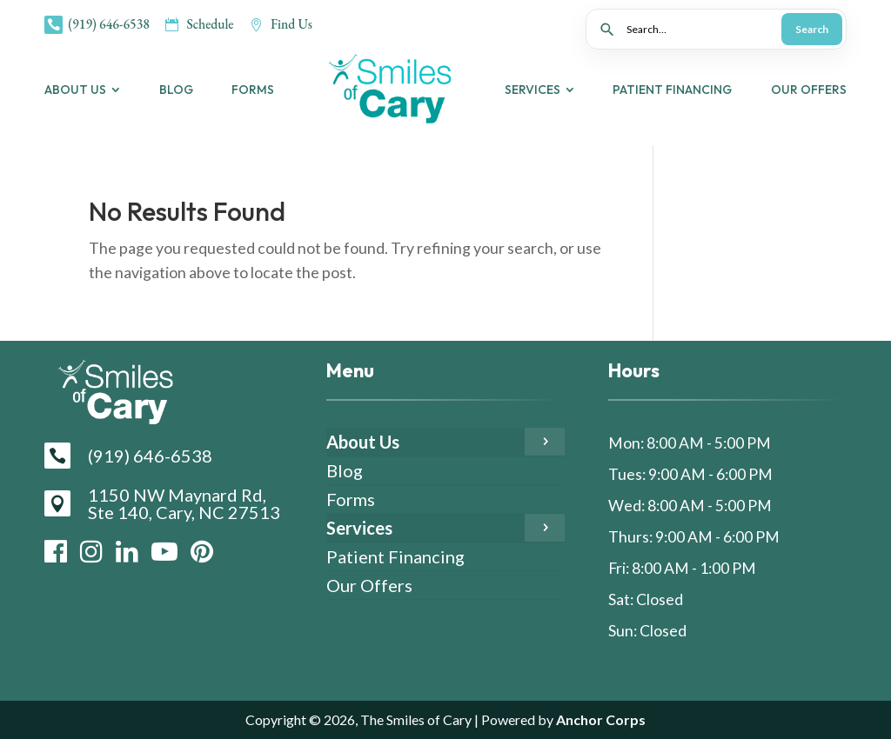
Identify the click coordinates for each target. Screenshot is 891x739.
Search (811, 29)
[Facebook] (55, 551)
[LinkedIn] (127, 551)
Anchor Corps (681, 719)
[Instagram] (91, 551)
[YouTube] (164, 551)
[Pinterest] (202, 551)
